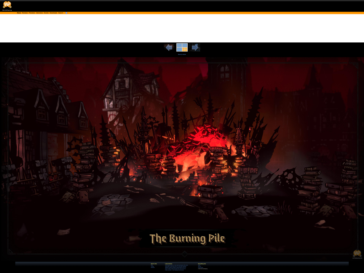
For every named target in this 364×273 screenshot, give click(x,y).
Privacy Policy (200, 267)
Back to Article (182, 54)
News (152, 265)
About (199, 265)
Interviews (39, 13)
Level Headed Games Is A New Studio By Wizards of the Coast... (176, 265)
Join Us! (199, 266)
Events (46, 13)
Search (60, 13)
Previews (32, 13)
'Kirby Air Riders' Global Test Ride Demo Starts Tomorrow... (175, 268)
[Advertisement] (182, 28)
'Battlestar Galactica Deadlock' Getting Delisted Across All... (175, 267)
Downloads (53, 13)
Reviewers (153, 267)
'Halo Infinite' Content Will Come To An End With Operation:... (176, 266)
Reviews (25, 13)
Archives (152, 266)
